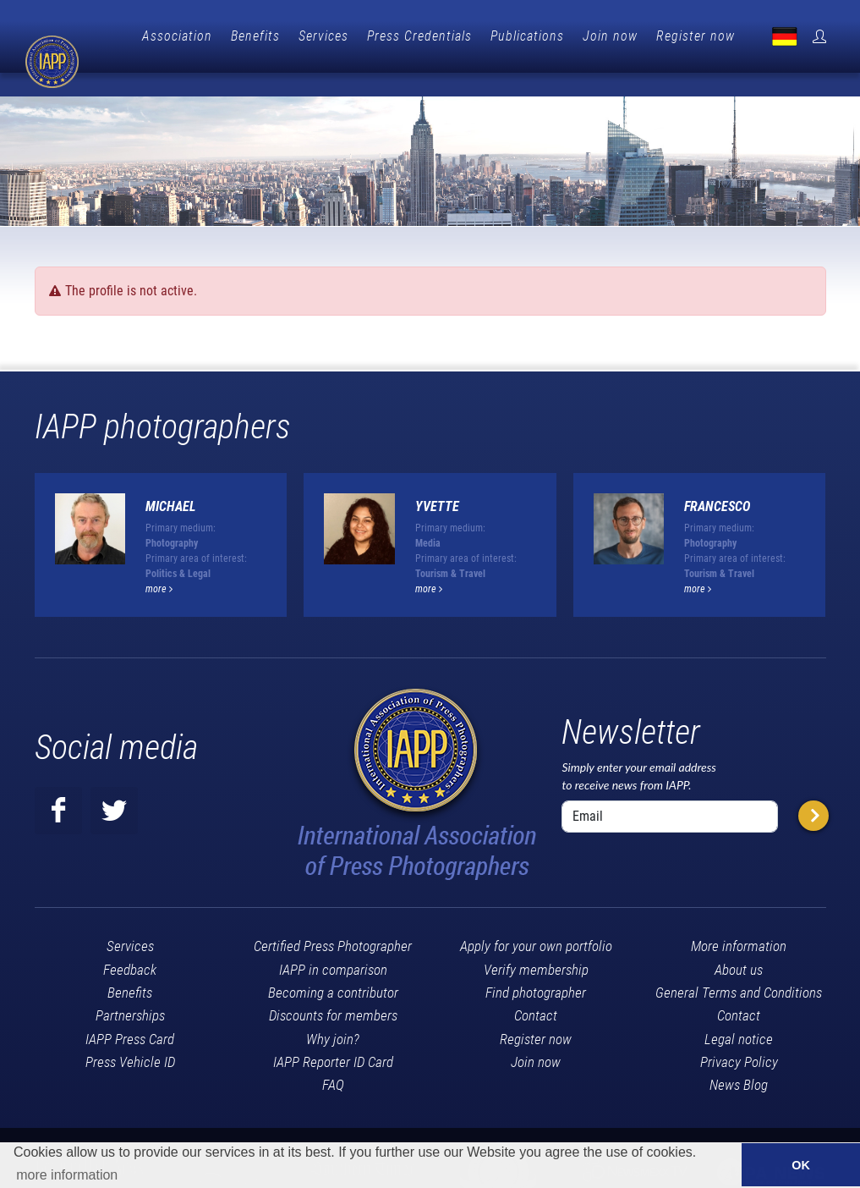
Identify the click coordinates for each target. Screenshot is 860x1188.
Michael (170, 478)
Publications (609, 36)
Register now (777, 36)
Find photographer (535, 964)
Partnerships (130, 987)
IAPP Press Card (129, 1011)
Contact (535, 987)
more (159, 561)
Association (259, 36)
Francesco (717, 478)
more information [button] (67, 1175)
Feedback (129, 941)
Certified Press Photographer (333, 918)
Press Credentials (501, 36)
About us (739, 941)
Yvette (437, 478)
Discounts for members (333, 987)
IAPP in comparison (333, 941)
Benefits (337, 36)
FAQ (333, 1056)
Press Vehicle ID (130, 1034)
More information (738, 918)
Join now (692, 36)
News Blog (738, 1056)
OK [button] (801, 1165)
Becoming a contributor (333, 964)
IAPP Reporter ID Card (333, 1034)
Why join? (332, 1011)
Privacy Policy (739, 1034)
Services (405, 36)
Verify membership (536, 941)
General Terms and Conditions (738, 964)
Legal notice (738, 1011)
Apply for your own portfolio (536, 918)
